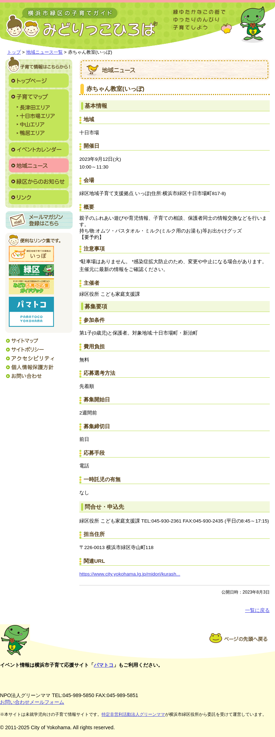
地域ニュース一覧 (44, 52)
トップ (14, 52)
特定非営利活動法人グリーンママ (133, 714)
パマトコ (104, 665)
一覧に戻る (257, 610)
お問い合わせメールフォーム (32, 702)
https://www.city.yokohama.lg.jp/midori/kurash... (129, 574)
